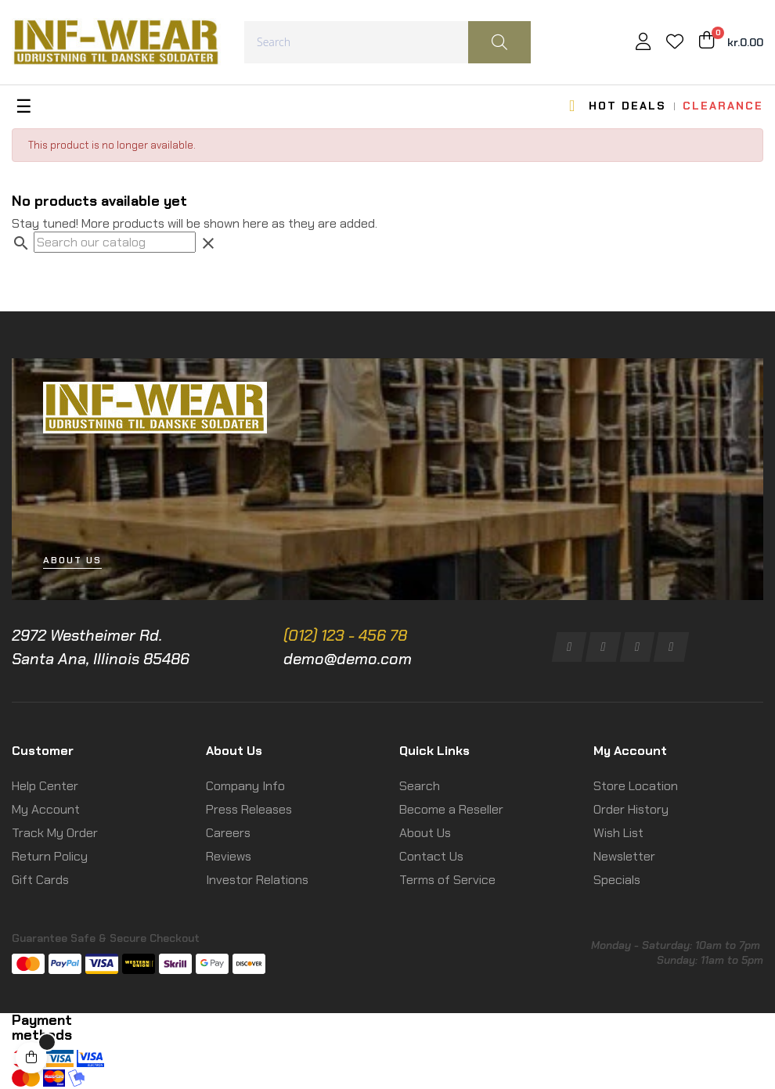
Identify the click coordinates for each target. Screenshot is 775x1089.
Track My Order (55, 833)
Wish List (618, 833)
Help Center (45, 786)
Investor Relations (257, 880)
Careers (228, 833)
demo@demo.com (347, 659)
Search (419, 786)
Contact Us (431, 856)
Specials (616, 880)
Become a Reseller (451, 809)
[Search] (115, 242)
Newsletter (624, 856)
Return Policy (50, 856)
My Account (46, 809)
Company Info (245, 786)
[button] (72, 560)
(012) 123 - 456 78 (345, 635)
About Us (425, 833)
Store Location (635, 786)
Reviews (228, 856)
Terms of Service (447, 880)
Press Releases (249, 809)
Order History (631, 809)
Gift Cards (40, 880)
